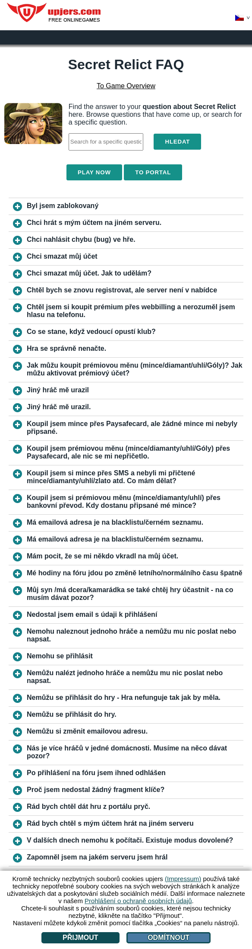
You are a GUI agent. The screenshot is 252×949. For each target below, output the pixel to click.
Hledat (177, 141)
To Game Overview (126, 86)
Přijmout (80, 937)
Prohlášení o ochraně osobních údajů (138, 900)
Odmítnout (168, 937)
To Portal (153, 172)
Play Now (94, 172)
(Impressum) (183, 878)
